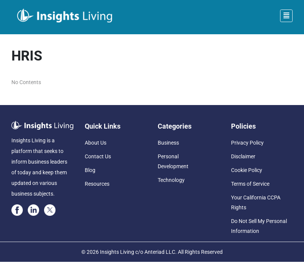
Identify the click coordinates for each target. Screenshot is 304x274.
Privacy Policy (247, 143)
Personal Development (173, 161)
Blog (90, 170)
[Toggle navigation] (286, 16)
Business (168, 143)
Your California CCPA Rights (255, 202)
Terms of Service (250, 184)
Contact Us (98, 156)
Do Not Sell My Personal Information (259, 226)
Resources (97, 184)
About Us (95, 143)
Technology (171, 180)
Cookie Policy (246, 170)
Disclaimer (243, 156)
